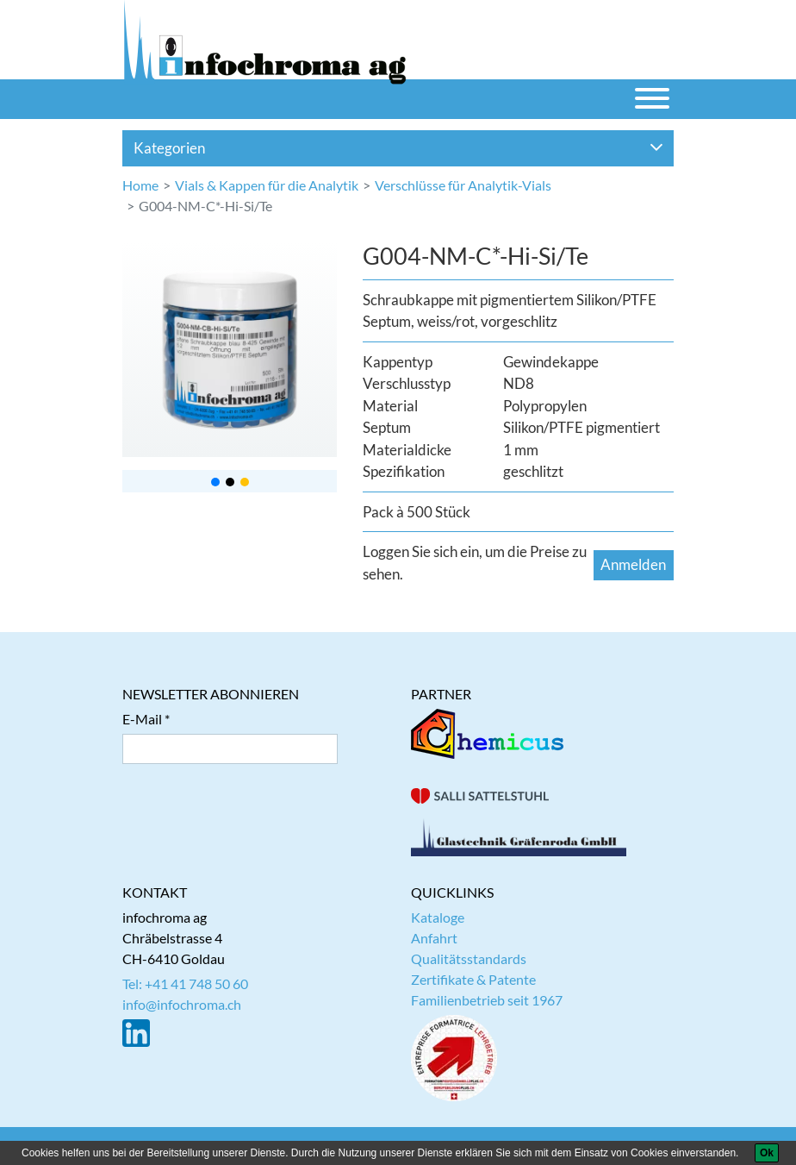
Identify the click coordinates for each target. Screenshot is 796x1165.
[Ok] (767, 1152)
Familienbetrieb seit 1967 (487, 1000)
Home (140, 185)
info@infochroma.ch (181, 1004)
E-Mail (142, 719)
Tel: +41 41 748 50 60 (185, 983)
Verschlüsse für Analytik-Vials (463, 185)
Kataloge (437, 917)
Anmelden (633, 564)
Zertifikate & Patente (473, 979)
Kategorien (398, 148)
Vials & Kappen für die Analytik (266, 185)
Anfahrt (434, 938)
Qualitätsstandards (468, 958)
